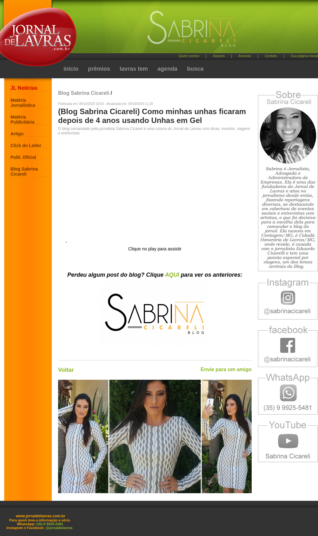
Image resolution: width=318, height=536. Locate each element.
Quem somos (188, 56)
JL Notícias (23, 88)
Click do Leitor (25, 145)
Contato (271, 56)
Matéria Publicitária (22, 119)
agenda (167, 69)
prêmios (99, 69)
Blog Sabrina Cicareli (24, 171)
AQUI (172, 275)
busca (195, 69)
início (70, 69)
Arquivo (219, 56)
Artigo (16, 133)
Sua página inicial (304, 56)
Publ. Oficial (23, 157)
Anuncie (244, 56)
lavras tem (134, 69)
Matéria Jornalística (22, 103)
